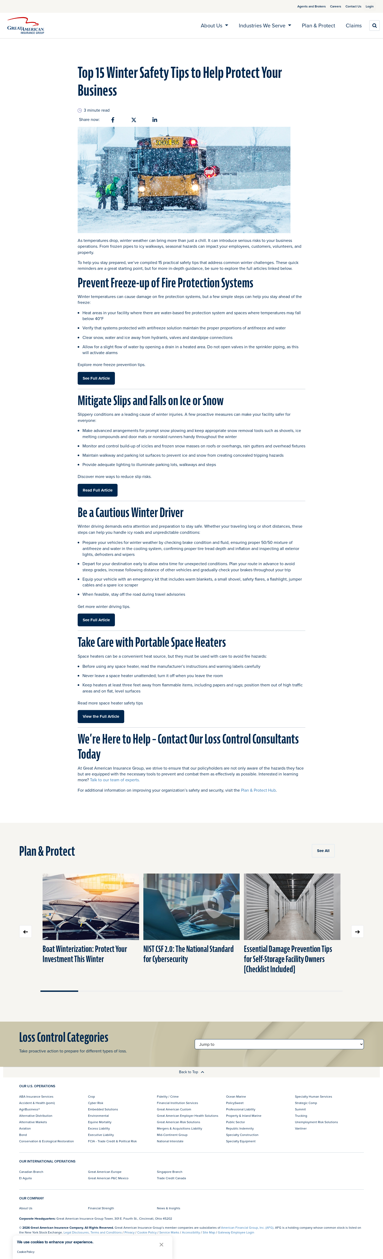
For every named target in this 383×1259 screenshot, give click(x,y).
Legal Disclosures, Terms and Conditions (93, 1232)
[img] (25, 25)
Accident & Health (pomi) (37, 1103)
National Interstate (170, 1141)
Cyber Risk (95, 1103)
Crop (91, 1096)
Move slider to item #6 (248, 991)
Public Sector (235, 1122)
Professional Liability (240, 1109)
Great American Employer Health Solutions (187, 1115)
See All (323, 851)
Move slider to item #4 (173, 991)
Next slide (357, 931)
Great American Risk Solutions (178, 1122)
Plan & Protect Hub (258, 790)
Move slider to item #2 (97, 991)
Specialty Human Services (313, 1096)
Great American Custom (174, 1109)
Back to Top (191, 1072)
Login (368, 6)
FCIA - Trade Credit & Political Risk (112, 1141)
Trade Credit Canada (171, 1178)
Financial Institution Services (177, 1103)
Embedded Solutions (103, 1109)
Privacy (129, 1232)
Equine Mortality (99, 1122)
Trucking (301, 1115)
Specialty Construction (242, 1134)
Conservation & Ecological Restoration (46, 1141)
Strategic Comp (306, 1103)
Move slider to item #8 (324, 991)
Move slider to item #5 (210, 991)
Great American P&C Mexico (108, 1178)
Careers (329, 6)
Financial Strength (101, 1208)
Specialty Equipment (241, 1141)
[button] (161, 1244)
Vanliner (301, 1128)
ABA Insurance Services (36, 1096)
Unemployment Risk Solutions (316, 1122)
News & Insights (168, 1208)
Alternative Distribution (35, 1115)
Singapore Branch (169, 1171)
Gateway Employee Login (236, 1232)
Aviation (25, 1128)
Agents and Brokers (305, 6)
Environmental (98, 1115)
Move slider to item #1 (59, 991)
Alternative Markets (33, 1122)
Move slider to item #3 (135, 991)
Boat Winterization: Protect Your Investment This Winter (85, 954)
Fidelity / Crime (168, 1096)
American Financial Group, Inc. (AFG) (247, 1227)
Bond (23, 1134)
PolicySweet (235, 1103)
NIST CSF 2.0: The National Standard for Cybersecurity (188, 954)
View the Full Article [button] (101, 716)
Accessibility (191, 1232)
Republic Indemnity (240, 1128)
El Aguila (25, 1178)
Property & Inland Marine (243, 1115)
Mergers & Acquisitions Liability (179, 1128)
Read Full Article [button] (98, 490)
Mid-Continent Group (172, 1134)
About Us (25, 1208)
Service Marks (169, 1232)
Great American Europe (105, 1171)
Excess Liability (99, 1128)
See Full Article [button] (96, 378)
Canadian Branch (31, 1171)
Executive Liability (101, 1134)
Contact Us (347, 6)
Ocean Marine (236, 1096)
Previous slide (25, 931)
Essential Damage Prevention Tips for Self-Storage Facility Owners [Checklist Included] (288, 959)
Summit (300, 1109)
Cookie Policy (147, 1232)
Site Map (209, 1232)
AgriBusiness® (29, 1109)
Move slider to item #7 (286, 991)
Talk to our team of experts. (115, 780)
